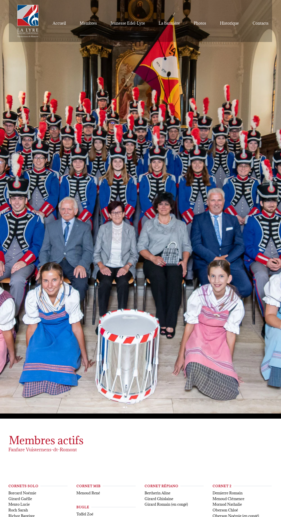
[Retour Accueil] (25, 23)
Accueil (59, 23)
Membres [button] (88, 23)
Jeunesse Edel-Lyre (128, 23)
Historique (229, 23)
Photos (200, 23)
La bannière (169, 23)
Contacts (261, 23)
